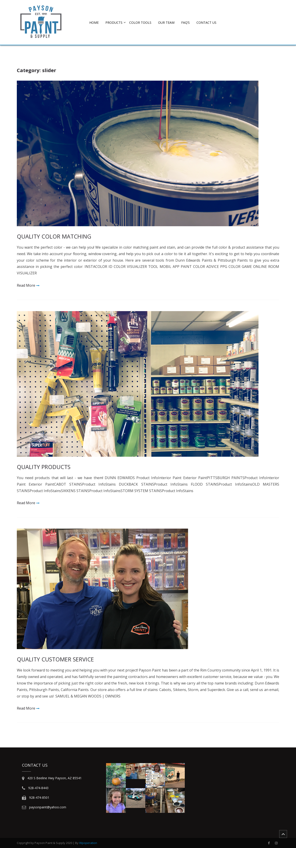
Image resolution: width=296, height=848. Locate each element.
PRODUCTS (113, 22)
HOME (94, 22)
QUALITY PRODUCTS (43, 467)
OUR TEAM (166, 22)
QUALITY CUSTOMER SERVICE (55, 659)
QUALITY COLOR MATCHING (54, 236)
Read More (26, 285)
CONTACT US (206, 22)
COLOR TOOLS (140, 22)
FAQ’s (185, 22)
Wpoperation (88, 843)
